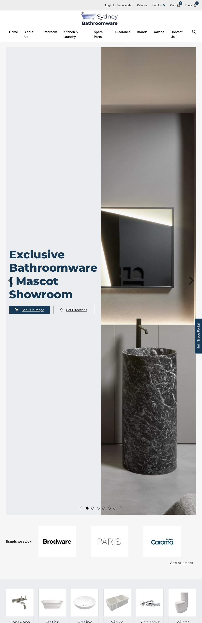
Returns (142, 5)
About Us (28, 34)
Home (13, 32)
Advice (159, 32)
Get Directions (73, 305)
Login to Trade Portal (118, 5)
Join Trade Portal (198, 336)
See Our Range (29, 305)
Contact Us (176, 34)
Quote (190, 5)
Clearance (123, 32)
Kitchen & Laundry (70, 34)
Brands (142, 32)
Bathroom (49, 32)
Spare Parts (98, 34)
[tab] (87, 503)
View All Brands (181, 558)
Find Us (159, 5)
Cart (175, 5)
